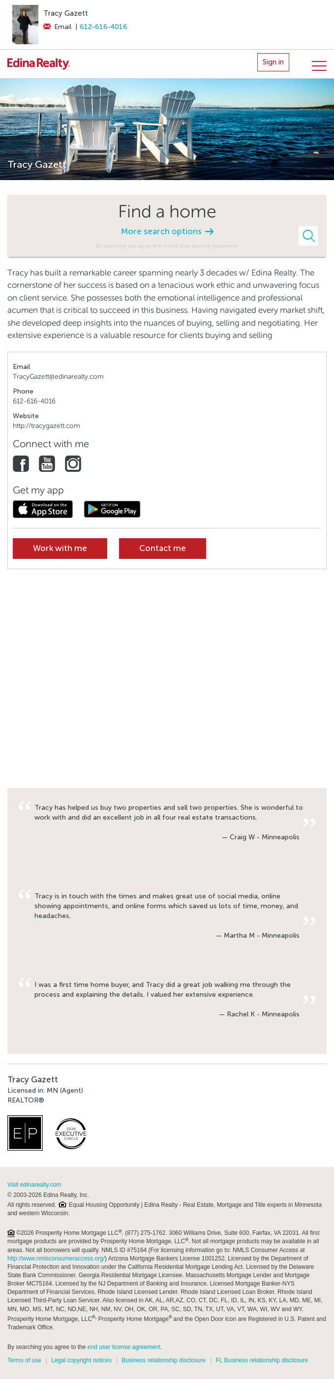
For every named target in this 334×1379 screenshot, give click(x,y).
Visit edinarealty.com (34, 1184)
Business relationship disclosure (163, 1360)
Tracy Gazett (65, 13)
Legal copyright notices (81, 1360)
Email (57, 27)
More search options (167, 231)
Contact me (162, 548)
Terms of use (24, 1360)
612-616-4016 (103, 27)
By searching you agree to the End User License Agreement (167, 245)
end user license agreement (124, 1347)
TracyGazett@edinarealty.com (58, 376)
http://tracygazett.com (46, 425)
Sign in (273, 62)
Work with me (60, 548)
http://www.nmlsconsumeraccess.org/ (56, 1258)
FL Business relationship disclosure (262, 1360)
